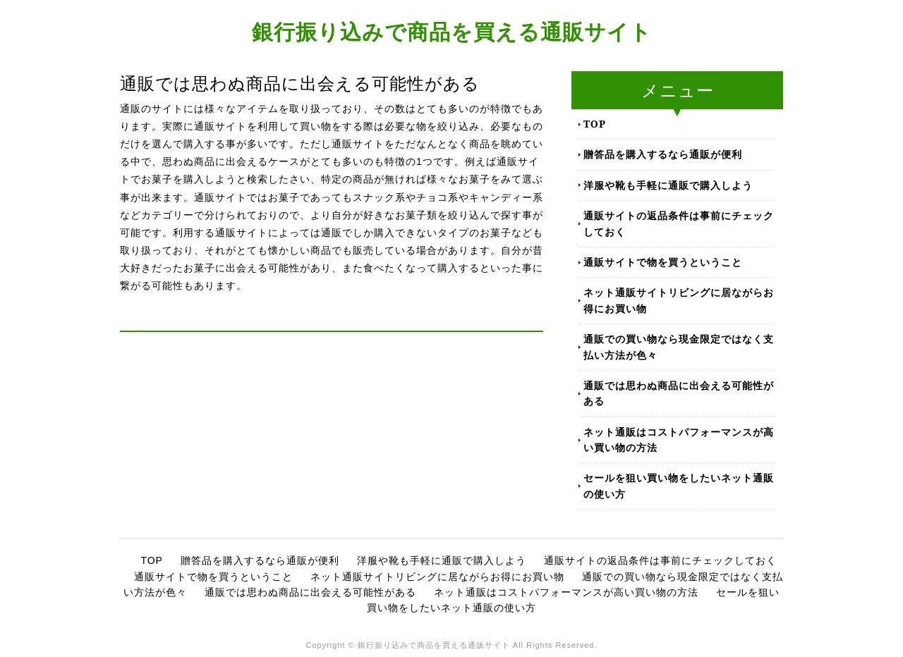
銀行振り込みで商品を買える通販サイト (452, 31)
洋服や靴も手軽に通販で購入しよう (668, 185)
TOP (594, 123)
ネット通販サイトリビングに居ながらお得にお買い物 (678, 299)
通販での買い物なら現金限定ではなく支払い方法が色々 (678, 346)
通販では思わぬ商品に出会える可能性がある (678, 393)
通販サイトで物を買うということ (662, 262)
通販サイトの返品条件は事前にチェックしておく (678, 223)
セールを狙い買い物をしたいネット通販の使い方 (678, 485)
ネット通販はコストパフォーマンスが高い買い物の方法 (678, 439)
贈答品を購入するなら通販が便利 (662, 154)
